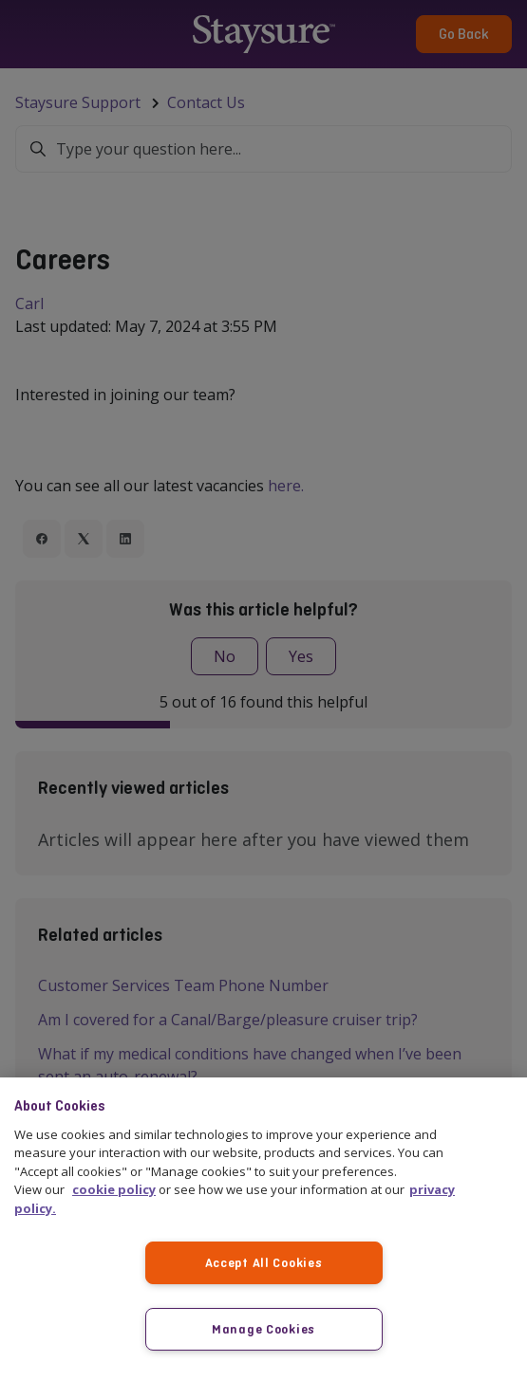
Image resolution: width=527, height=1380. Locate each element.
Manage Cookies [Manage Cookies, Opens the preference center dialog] (263, 1328)
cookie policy (114, 1189)
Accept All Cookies (264, 1262)
